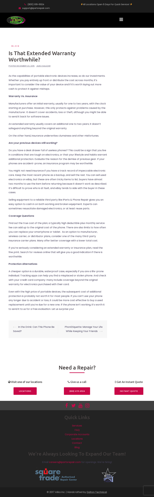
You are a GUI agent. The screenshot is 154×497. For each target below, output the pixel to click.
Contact (77, 443)
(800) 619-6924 (36, 4)
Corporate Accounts (77, 434)
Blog (16, 46)
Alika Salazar (44, 65)
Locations (25, 391)
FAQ (77, 430)
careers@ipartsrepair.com (65, 462)
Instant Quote (129, 391)
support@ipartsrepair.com (36, 8)
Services (77, 425)
